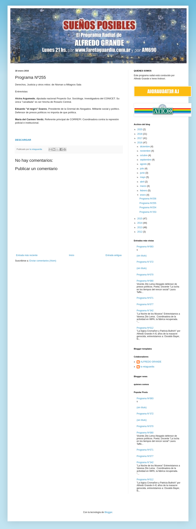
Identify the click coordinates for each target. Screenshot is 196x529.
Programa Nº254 (147, 207)
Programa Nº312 (145, 328)
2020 (140, 129)
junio (142, 173)
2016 (140, 142)
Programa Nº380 (145, 281)
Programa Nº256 (147, 198)
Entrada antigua (114, 255)
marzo (143, 186)
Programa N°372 (145, 262)
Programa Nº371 (145, 298)
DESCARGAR (23, 139)
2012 (140, 231)
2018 (140, 134)
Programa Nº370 (145, 274)
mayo (143, 177)
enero (143, 195)
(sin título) (142, 255)
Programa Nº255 (147, 203)
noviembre (145, 151)
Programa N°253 (147, 212)
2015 (140, 218)
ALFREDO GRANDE (150, 361)
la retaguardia (147, 366)
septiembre (146, 159)
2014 (140, 223)
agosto (143, 164)
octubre (144, 155)
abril (142, 181)
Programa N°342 (145, 310)
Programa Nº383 (145, 246)
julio (142, 168)
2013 (140, 227)
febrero (144, 190)
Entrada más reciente (27, 255)
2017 (140, 138)
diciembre (145, 146)
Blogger (108, 512)
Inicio (71, 255)
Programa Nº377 (145, 304)
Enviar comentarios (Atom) (42, 260)
